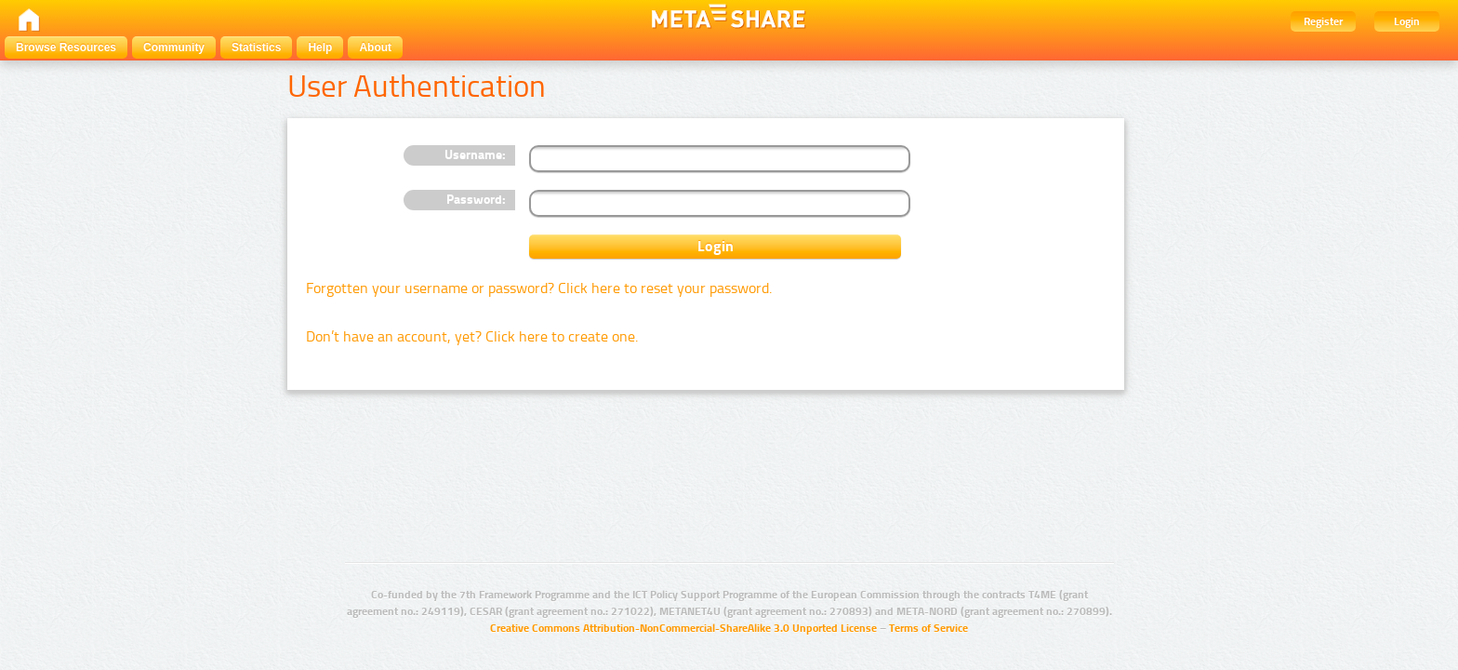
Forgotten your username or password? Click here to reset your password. (539, 288)
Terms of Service (928, 628)
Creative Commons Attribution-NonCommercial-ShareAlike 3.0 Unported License (683, 628)
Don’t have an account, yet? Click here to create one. (472, 336)
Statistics (256, 47)
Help (320, 47)
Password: (476, 200)
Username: (475, 155)
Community (174, 47)
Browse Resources (66, 47)
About (375, 47)
